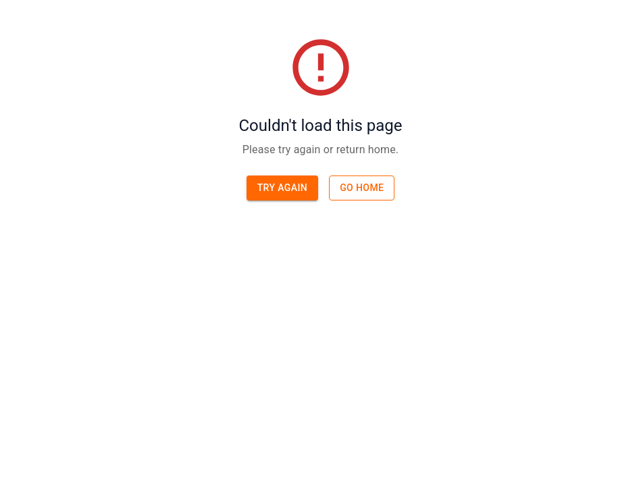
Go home (362, 187)
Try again (282, 187)
